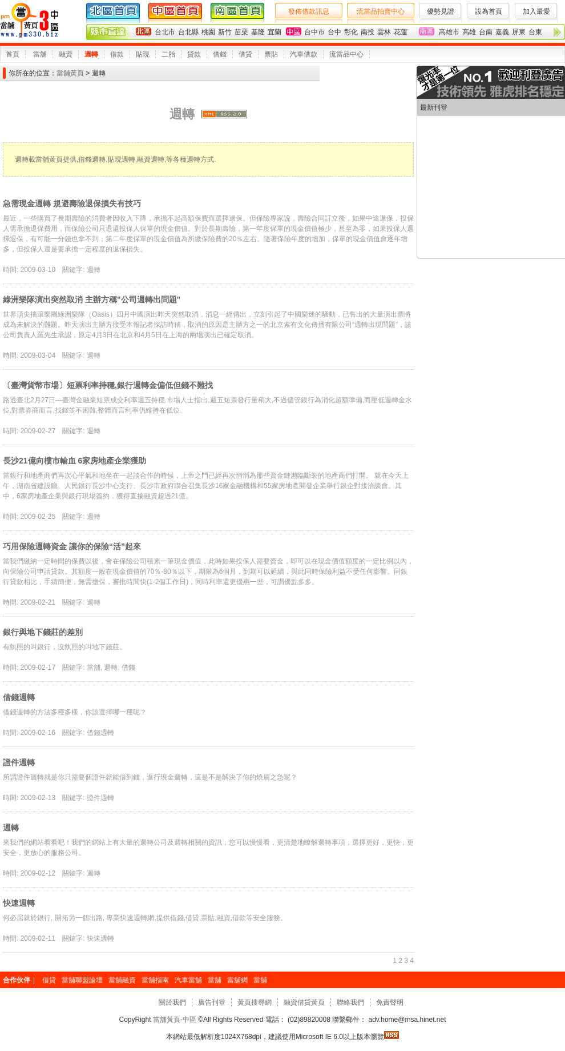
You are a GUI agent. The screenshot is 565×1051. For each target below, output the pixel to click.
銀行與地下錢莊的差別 (43, 632)
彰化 (351, 32)
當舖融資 (122, 980)
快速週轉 (19, 903)
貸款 (194, 54)
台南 (486, 32)
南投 (367, 32)
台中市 (314, 32)
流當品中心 (346, 54)
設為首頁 (488, 11)
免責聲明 (389, 1002)
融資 (65, 54)
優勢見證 (440, 11)
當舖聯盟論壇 (82, 980)
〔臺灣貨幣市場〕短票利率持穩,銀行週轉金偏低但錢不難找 (108, 385)
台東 (535, 32)
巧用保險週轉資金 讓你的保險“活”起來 (72, 546)
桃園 (208, 32)
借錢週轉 (19, 697)
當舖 (40, 54)
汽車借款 (303, 54)
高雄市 (449, 32)
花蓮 (400, 32)
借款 (117, 54)
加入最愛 (536, 11)
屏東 (519, 32)
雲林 (384, 32)
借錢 (220, 54)
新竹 (225, 32)
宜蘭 (274, 32)
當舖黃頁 (70, 73)
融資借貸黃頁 (304, 1002)
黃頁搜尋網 (254, 1002)
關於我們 (172, 1002)
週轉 (91, 54)
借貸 (245, 54)
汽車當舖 (188, 980)
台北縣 (188, 32)
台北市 (165, 32)
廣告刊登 (211, 1002)
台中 (334, 32)
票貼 (271, 54)
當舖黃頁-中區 (175, 1020)
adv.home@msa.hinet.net (406, 1020)
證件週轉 (19, 762)
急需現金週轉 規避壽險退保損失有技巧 (72, 203)
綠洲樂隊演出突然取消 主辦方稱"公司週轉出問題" (91, 299)
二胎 (168, 54)
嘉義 (502, 32)
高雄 (469, 32)
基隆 (258, 32)
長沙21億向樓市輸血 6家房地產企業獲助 (74, 460)
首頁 (12, 54)
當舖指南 (155, 980)
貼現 (143, 54)
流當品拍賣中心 (381, 11)
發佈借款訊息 (308, 11)
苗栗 (241, 32)
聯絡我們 (350, 1002)
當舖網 (237, 980)
